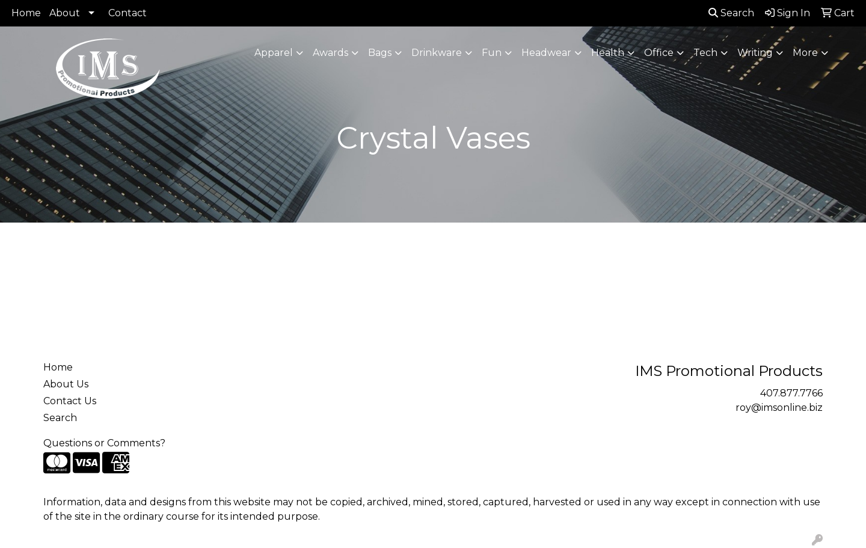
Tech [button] (705, 52)
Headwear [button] (546, 52)
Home (26, 13)
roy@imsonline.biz (779, 407)
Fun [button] (492, 52)
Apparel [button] (273, 52)
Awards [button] (330, 52)
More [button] (805, 52)
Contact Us (69, 401)
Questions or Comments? (104, 443)
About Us (65, 384)
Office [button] (659, 52)
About (64, 13)
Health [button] (607, 52)
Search (731, 13)
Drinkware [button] (436, 52)
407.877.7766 (791, 393)
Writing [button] (755, 52)
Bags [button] (380, 52)
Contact (127, 13)
